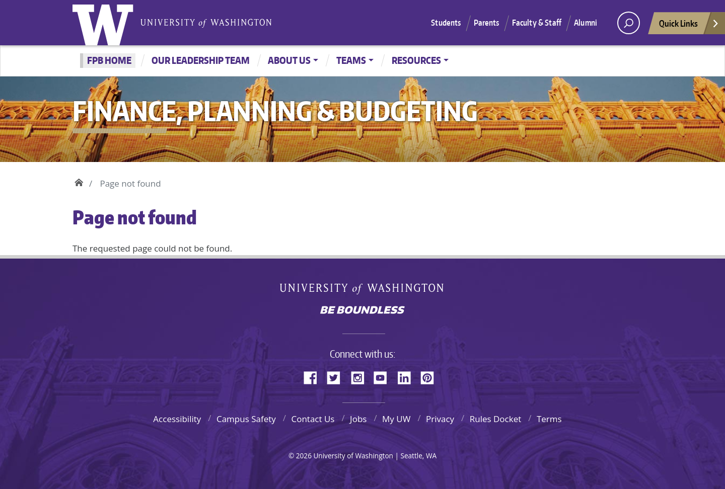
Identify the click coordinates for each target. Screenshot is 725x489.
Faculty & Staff (536, 23)
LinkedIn (407, 376)
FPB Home (109, 60)
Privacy (440, 419)
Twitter (337, 376)
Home (78, 181)
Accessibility (177, 419)
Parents (486, 23)
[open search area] (628, 23)
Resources (416, 60)
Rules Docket (496, 419)
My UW (396, 419)
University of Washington (105, 22)
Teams (351, 60)
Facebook (314, 376)
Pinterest (431, 376)
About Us (289, 60)
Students (446, 23)
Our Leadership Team (201, 60)
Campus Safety (246, 419)
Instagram (361, 376)
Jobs (358, 419)
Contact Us (312, 419)
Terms (549, 419)
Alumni (585, 23)
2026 (304, 455)
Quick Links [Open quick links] (689, 26)
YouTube (384, 376)
